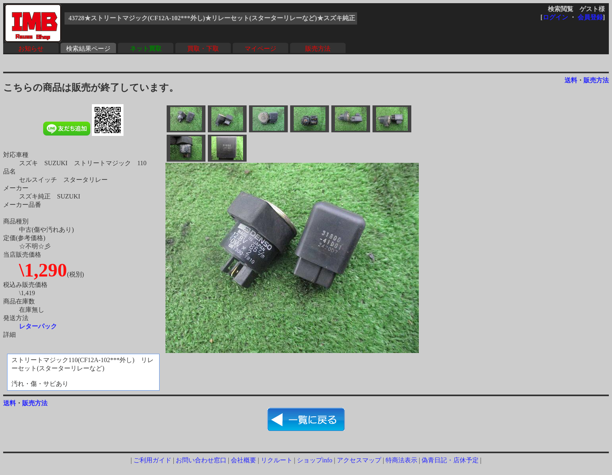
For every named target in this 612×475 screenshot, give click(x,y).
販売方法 (318, 48)
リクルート (277, 460)
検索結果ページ (88, 48)
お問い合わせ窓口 (201, 460)
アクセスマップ (359, 460)
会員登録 (590, 17)
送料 (570, 80)
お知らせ (31, 48)
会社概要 (243, 460)
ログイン (555, 17)
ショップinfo (315, 460)
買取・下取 (203, 48)
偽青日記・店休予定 (450, 460)
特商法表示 (401, 460)
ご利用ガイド (152, 460)
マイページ (260, 48)
